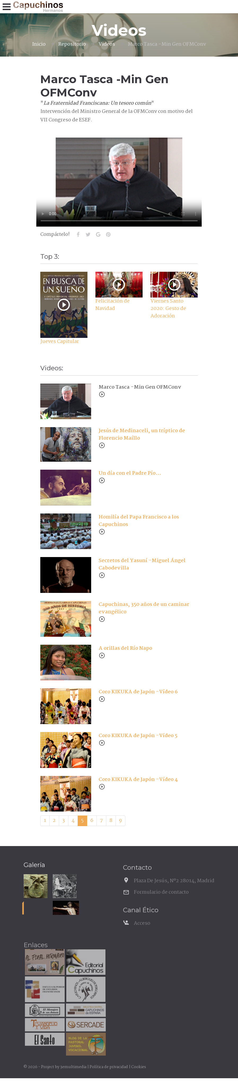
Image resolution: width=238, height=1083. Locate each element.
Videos (107, 44)
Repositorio (72, 44)
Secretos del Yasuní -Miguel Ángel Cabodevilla (142, 564)
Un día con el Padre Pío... (130, 473)
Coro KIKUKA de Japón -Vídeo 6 (138, 692)
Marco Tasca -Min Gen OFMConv (140, 387)
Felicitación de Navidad (112, 305)
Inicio (39, 44)
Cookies (138, 1067)
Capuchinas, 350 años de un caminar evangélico (144, 608)
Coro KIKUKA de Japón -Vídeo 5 (138, 736)
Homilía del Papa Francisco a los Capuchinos (139, 521)
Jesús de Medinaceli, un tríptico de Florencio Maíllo (142, 434)
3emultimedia (73, 1067)
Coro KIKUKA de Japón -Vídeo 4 (138, 780)
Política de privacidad (109, 1067)
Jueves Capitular (59, 342)
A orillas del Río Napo (125, 648)
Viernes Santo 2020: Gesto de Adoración (168, 308)
